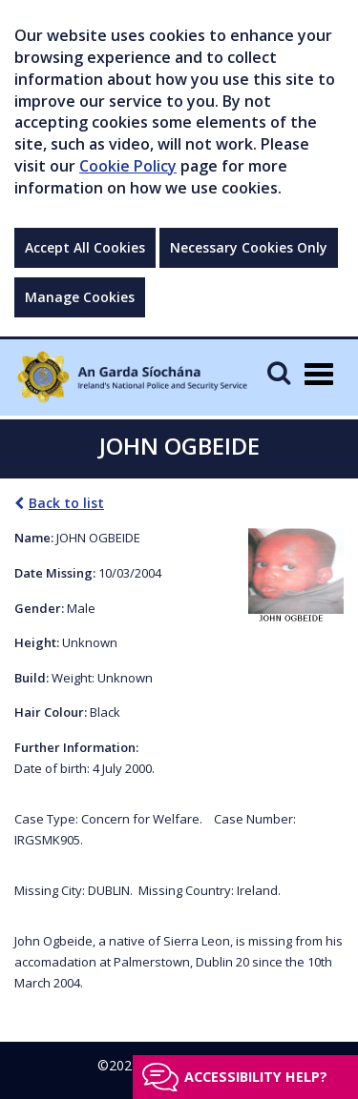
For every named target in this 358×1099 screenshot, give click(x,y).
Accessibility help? (255, 1077)
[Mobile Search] (279, 372)
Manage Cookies (80, 297)
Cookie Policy (128, 165)
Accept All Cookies (85, 247)
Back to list (59, 503)
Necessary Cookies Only (248, 247)
